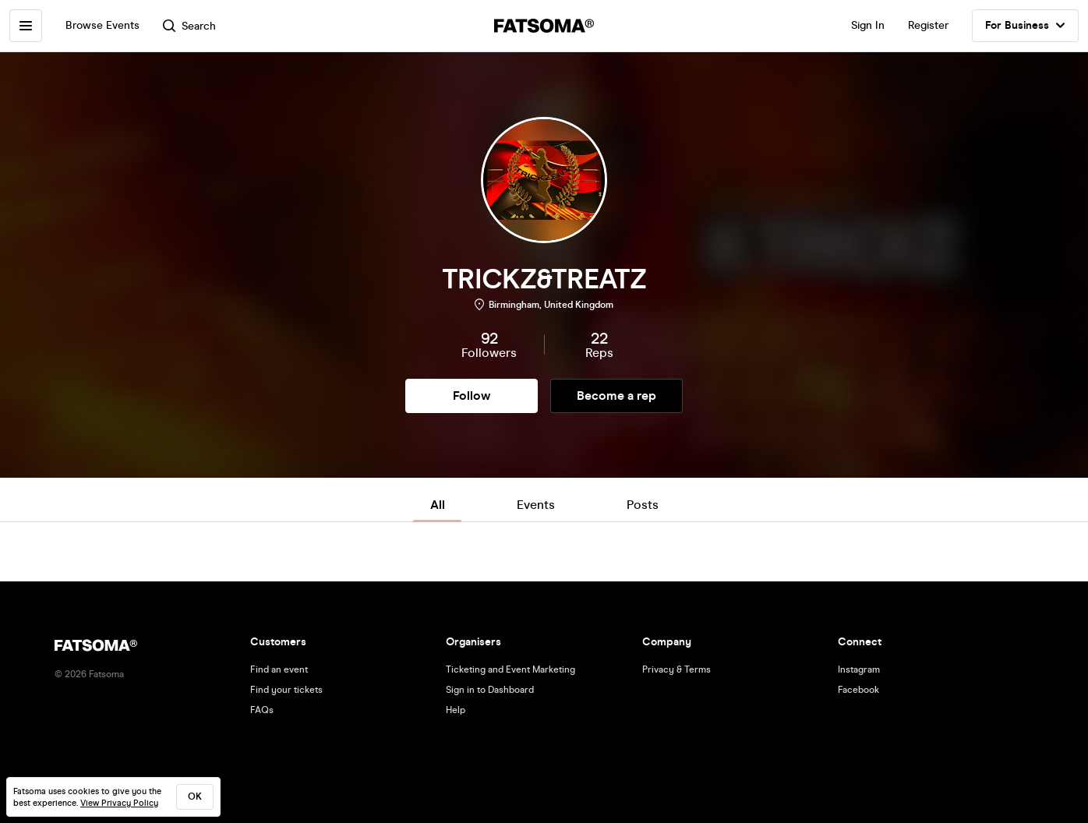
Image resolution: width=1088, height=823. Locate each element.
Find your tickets (286, 689)
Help (455, 710)
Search (189, 26)
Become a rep (616, 395)
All (437, 504)
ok (195, 796)
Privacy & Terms (676, 669)
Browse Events (102, 25)
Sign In (868, 25)
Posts (643, 504)
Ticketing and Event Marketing (510, 669)
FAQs (262, 710)
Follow (471, 395)
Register (928, 25)
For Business (1025, 26)
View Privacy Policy (119, 803)
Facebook (858, 689)
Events (536, 504)
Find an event (279, 669)
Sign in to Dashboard (490, 689)
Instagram (859, 669)
